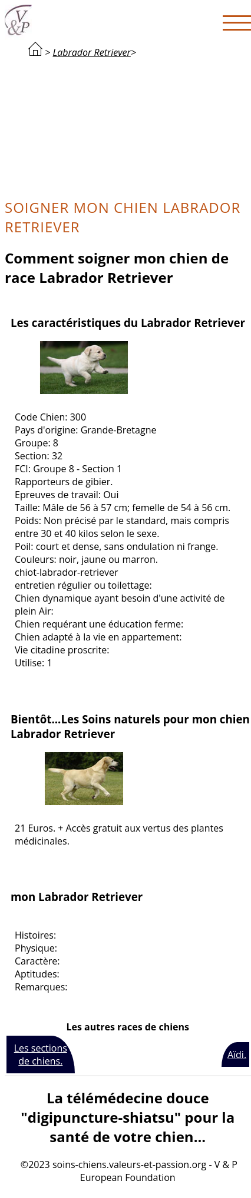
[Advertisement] (128, 127)
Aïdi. (236, 1054)
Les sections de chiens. (40, 1054)
